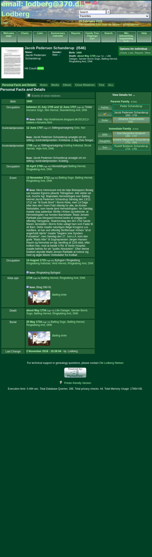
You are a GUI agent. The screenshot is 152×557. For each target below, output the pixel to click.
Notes (43, 85)
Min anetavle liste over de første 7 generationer (109, 24)
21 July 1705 (45, 107)
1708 (29, 145)
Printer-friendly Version (77, 383)
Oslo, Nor (79, 127)
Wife (105, 134)
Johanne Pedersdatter (131, 120)
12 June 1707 (68, 107)
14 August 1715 (36, 260)
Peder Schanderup (131, 107)
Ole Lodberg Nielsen (111, 362)
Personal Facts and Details (19, 85)
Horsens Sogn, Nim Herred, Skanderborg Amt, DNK (56, 110)
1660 (29, 101)
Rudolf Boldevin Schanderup (131, 147)
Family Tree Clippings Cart (92, 36)
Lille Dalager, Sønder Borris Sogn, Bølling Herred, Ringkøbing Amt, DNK (56, 312)
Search (108, 33)
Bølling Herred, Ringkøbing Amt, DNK (63, 277)
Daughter (105, 141)
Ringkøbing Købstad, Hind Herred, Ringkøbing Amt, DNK (59, 263)
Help (144, 33)
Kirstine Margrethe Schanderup (131, 141)
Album (67, 85)
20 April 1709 (34, 166)
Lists (40, 33)
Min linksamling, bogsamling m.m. (126, 37)
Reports (76, 33)
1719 (29, 277)
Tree (101, 85)
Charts (25, 33)
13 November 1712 (38, 177)
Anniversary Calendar (58, 34)
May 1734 (40, 310)
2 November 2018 (37, 351)
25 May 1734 (34, 321)
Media (55, 85)
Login (4, 22)
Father (104, 107)
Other (147, 52)
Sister (105, 120)
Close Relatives (85, 85)
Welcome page (8, 34)
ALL (110, 85)
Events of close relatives (46, 95)
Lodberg (15, 14)
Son (105, 147)
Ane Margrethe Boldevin (131, 134)
